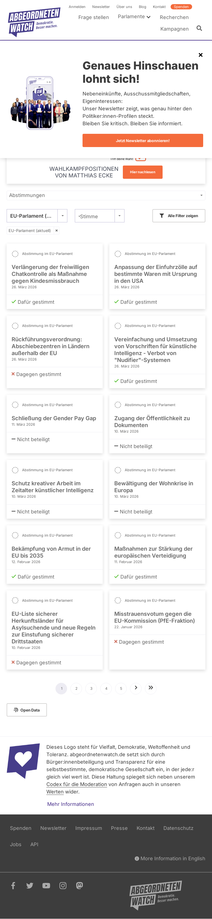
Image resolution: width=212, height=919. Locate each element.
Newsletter (101, 7)
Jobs (16, 844)
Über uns (124, 7)
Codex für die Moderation (76, 784)
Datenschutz (178, 828)
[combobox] (37, 215)
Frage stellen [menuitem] (93, 17)
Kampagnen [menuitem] (174, 29)
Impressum (88, 828)
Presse (119, 828)
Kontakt (159, 7)
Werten (55, 792)
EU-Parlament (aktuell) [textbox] (37, 216)
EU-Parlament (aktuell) (30, 230)
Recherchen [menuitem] (174, 17)
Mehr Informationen (70, 804)
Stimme (89, 217)
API (34, 844)
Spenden (181, 7)
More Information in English (170, 858)
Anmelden (77, 7)
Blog (142, 7)
